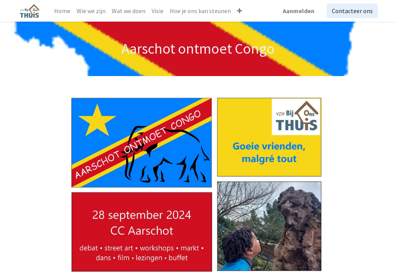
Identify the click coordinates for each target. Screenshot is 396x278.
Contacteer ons (352, 11)
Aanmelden (298, 11)
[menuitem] (62, 11)
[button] (239, 11)
